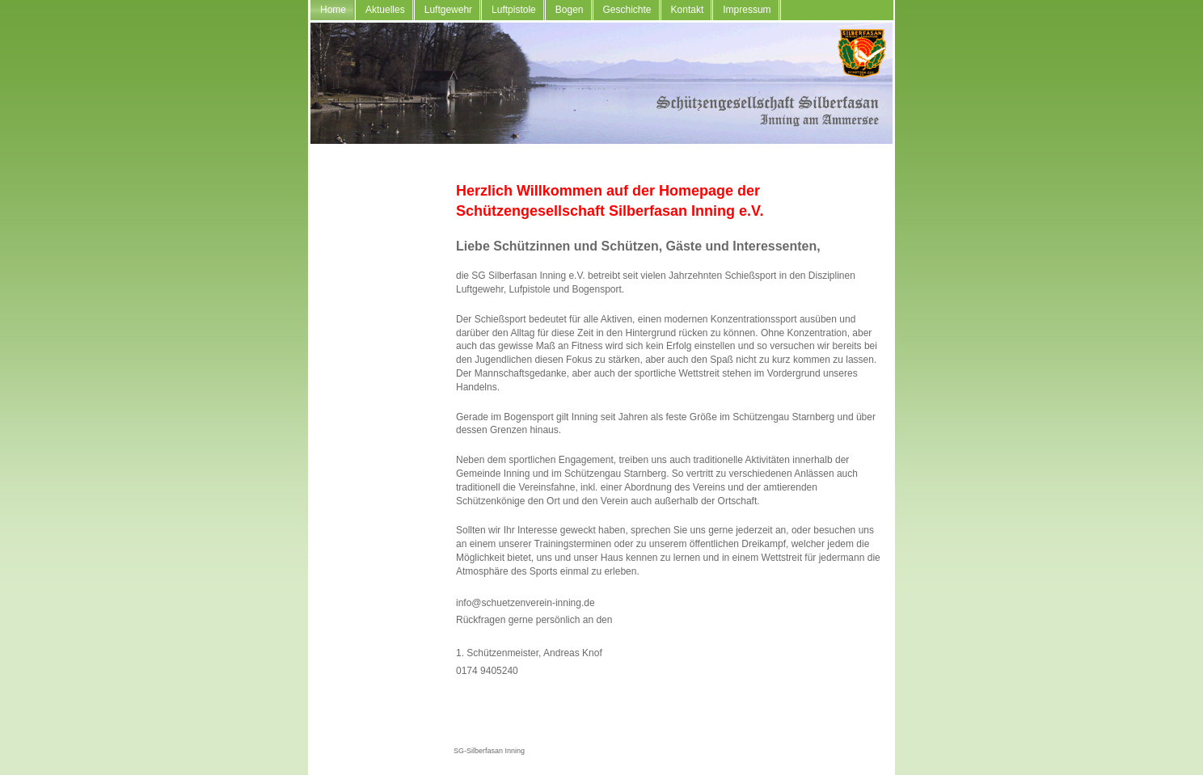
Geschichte (627, 9)
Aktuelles (385, 9)
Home (333, 9)
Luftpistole (514, 9)
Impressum (746, 9)
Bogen (569, 9)
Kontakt (687, 9)
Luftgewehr (448, 9)
